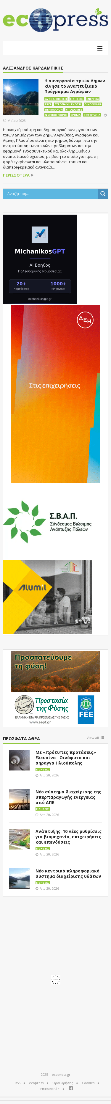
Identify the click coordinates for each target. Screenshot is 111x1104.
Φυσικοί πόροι (56, 115)
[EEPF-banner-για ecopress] (55, 688)
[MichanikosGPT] (40, 258)
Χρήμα (75, 115)
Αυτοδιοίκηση (56, 98)
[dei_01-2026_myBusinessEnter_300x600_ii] (55, 393)
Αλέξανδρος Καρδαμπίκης (33, 68)
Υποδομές (74, 109)
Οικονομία (93, 104)
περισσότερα (16, 175)
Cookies (88, 1083)
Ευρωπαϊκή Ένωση (68, 104)
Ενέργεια (92, 98)
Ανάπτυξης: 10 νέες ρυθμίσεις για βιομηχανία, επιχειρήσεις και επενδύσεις (69, 836)
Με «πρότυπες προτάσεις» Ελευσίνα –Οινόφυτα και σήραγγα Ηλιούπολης (66, 757)
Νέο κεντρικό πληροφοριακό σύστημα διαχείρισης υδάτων (68, 873)
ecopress (36, 1083)
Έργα (48, 104)
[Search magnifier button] (103, 194)
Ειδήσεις (76, 98)
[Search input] (51, 194)
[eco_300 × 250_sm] (47, 596)
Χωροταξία (92, 115)
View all (93, 738)
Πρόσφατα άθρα (21, 738)
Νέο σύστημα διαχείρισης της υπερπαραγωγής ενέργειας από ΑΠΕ (68, 797)
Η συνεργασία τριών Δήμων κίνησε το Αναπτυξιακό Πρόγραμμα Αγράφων (74, 86)
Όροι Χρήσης (62, 1083)
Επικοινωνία (49, 1088)
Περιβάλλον (54, 109)
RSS (17, 1083)
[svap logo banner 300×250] (47, 521)
